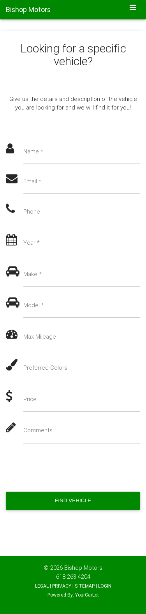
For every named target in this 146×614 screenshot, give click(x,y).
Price (30, 399)
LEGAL (42, 586)
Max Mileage (39, 336)
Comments (38, 430)
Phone (31, 211)
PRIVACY (61, 586)
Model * (33, 305)
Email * (32, 181)
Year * (31, 242)
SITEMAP (85, 586)
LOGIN (104, 586)
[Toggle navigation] (133, 8)
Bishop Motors (83, 567)
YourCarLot (87, 595)
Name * (33, 151)
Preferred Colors (45, 367)
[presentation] (65, 468)
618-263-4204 (73, 576)
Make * (32, 274)
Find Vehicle (73, 500)
